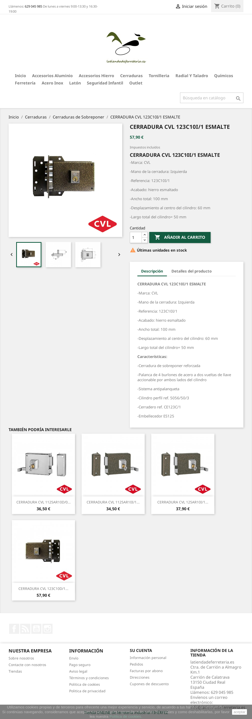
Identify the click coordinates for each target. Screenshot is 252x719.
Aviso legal (78, 671)
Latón (75, 83)
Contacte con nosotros (27, 664)
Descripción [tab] (152, 271)
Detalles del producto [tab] (191, 271)
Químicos (223, 75)
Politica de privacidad (87, 690)
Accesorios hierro (96, 75)
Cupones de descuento (149, 683)
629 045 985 (33, 6)
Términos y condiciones (89, 677)
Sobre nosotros (21, 658)
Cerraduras (131, 75)
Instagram (47, 629)
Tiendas (15, 671)
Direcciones (139, 677)
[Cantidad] (136, 237)
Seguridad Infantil (105, 83)
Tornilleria (159, 75)
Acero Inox (52, 83)
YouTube (36, 629)
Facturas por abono (146, 670)
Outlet (135, 83)
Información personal (148, 657)
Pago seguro (79, 664)
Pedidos (136, 664)
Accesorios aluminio (52, 75)
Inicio (20, 75)
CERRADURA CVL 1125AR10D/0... (43, 502)
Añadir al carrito (180, 237)
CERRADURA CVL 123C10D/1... (43, 588)
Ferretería (25, 83)
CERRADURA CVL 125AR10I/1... (182, 502)
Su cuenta (141, 650)
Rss (25, 629)
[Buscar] (211, 98)
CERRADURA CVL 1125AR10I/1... (113, 502)
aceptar (239, 712)
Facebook (14, 629)
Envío (73, 658)
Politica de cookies (84, 684)
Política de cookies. (126, 716)
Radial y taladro (191, 75)
